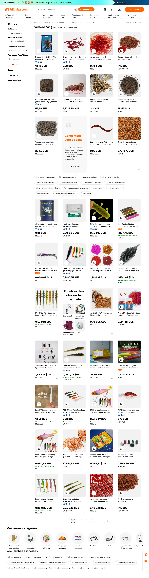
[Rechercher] (86, 9)
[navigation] (18, 272)
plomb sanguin (42, 193)
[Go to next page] (108, 521)
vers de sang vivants (67, 177)
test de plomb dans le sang (126, 563)
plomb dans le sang (76, 557)
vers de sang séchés (89, 177)
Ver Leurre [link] (90, 22)
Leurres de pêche (75, 22)
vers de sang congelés (45, 183)
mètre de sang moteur (43, 568)
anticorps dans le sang (79, 563)
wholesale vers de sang (45, 177)
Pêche (61, 22)
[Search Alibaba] (54, 9)
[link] (146, 554)
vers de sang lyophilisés (91, 183)
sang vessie (86, 193)
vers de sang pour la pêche (99, 557)
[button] (75, 9)
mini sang (84, 568)
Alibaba (37, 22)
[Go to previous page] (68, 521)
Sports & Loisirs (50, 22)
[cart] (112, 10)
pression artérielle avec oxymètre (21, 563)
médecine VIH (99, 188)
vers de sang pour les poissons (48, 188)
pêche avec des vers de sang (64, 193)
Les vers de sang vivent (68, 183)
